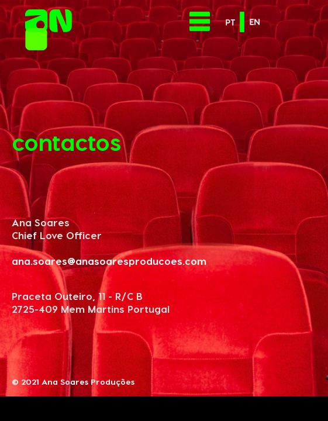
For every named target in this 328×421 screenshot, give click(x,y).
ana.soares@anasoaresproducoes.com (109, 261)
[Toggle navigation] (199, 21)
